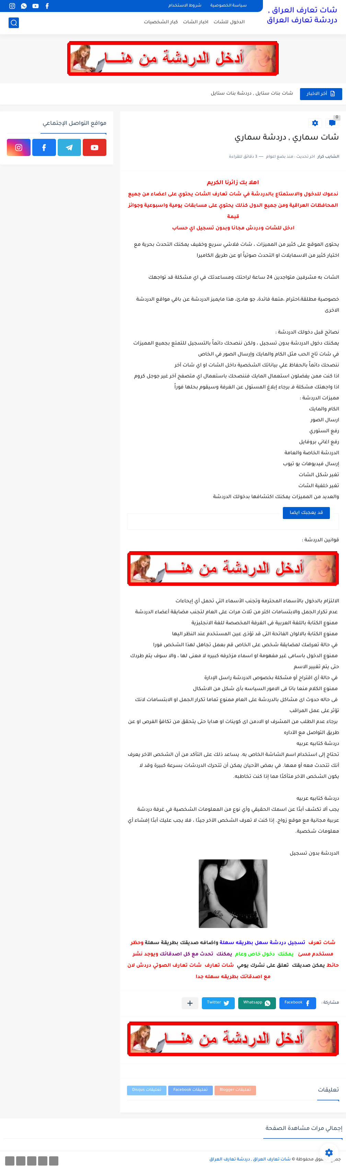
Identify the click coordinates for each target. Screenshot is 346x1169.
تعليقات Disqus (146, 1090)
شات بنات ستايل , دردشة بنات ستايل (252, 93)
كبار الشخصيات (161, 22)
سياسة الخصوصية (228, 6)
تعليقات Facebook (190, 1090)
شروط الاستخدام (185, 6)
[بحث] (14, 22)
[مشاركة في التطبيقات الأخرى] (190, 1003)
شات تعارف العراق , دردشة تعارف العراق (302, 16)
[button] (297, 1003)
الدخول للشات (229, 22)
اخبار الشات (195, 22)
